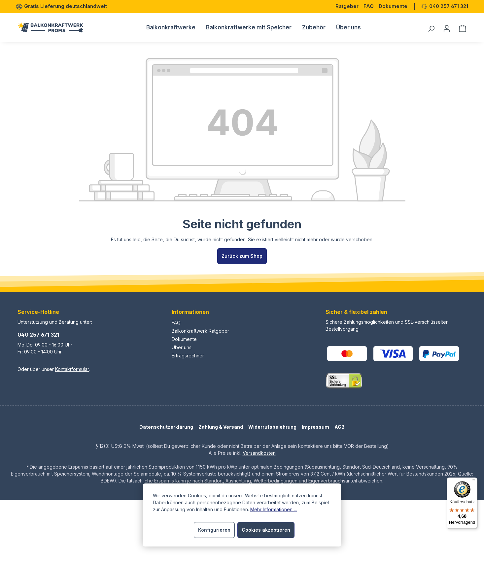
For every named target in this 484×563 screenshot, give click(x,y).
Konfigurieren (214, 530)
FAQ (176, 322)
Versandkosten (259, 453)
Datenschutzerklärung (166, 427)
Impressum (315, 427)
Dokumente (184, 339)
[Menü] (473, 481)
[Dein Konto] (447, 28)
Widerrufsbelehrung (272, 427)
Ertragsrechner (188, 355)
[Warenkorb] (461, 28)
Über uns (181, 347)
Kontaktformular (72, 369)
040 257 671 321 (38, 334)
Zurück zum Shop (242, 256)
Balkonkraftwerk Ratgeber (200, 331)
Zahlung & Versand (220, 427)
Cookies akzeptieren (266, 530)
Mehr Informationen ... (273, 509)
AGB (339, 427)
